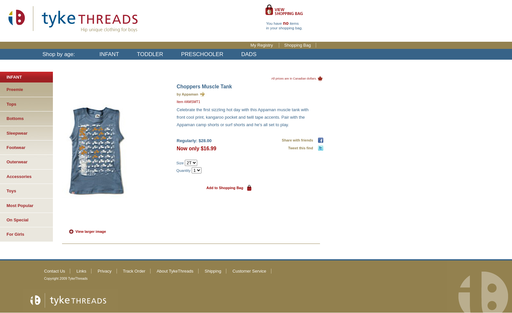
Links (81, 271)
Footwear (16, 147)
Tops (11, 104)
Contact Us (54, 271)
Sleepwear (17, 133)
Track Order (134, 271)
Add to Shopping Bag (224, 188)
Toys (11, 190)
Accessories (19, 176)
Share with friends (298, 140)
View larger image (90, 231)
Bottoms (15, 118)
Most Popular (20, 205)
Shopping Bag (297, 45)
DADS (249, 54)
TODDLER (150, 54)
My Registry (262, 45)
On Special (17, 219)
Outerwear (17, 161)
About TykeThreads (175, 271)
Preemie (15, 89)
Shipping (213, 271)
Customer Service (249, 271)
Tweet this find (301, 148)
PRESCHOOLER (202, 54)
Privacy (105, 271)
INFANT (109, 54)
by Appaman (187, 94)
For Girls (15, 234)
